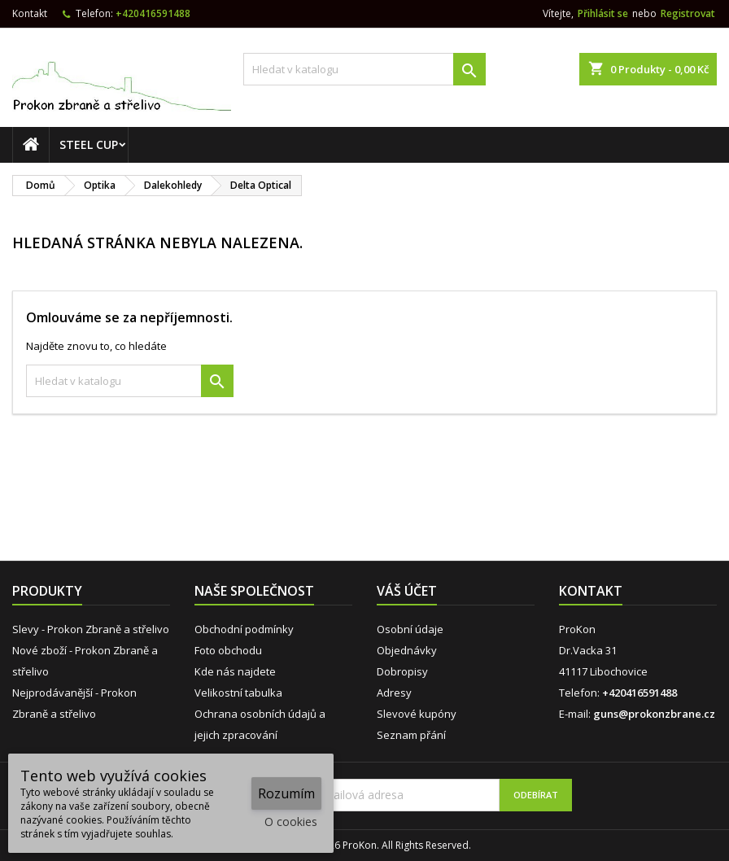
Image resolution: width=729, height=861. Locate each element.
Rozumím (286, 793)
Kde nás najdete (235, 671)
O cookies (290, 821)
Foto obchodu (228, 650)
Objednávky (407, 650)
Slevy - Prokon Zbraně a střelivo (90, 629)
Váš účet (407, 591)
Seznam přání (411, 735)
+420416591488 (153, 13)
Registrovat (688, 13)
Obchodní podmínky (244, 629)
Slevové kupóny (416, 713)
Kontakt (29, 13)
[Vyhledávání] (365, 69)
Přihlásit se (603, 13)
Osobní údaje (410, 629)
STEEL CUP (88, 144)
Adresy (394, 692)
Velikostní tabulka (238, 692)
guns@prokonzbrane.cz (654, 713)
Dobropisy (402, 671)
